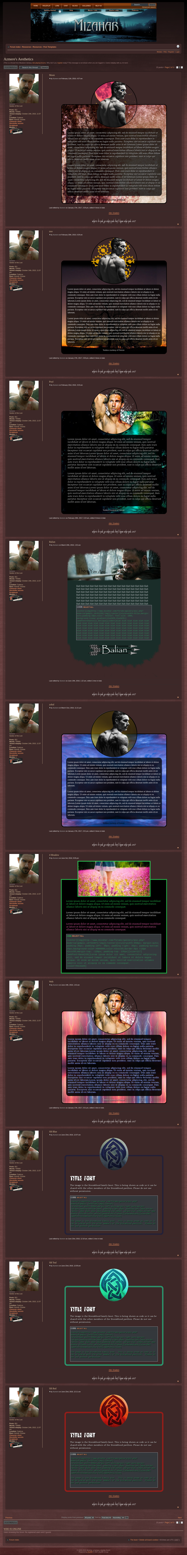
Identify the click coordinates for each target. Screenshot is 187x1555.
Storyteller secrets (16, 123)
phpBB (90, 1552)
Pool (51, 381)
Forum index (15, 47)
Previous (8, 1518)
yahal (51, 704)
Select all (88, 607)
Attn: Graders (114, 213)
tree (51, 231)
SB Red (52, 1388)
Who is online (12, 1529)
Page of (169, 67)
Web (51, 981)
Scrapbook (13, 125)
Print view (178, 46)
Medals (159, 52)
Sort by (103, 1517)
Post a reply (11, 67)
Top (178, 224)
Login (178, 52)
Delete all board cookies (148, 1540)
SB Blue (53, 1131)
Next (180, 1518)
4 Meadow (54, 855)
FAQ (165, 52)
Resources (26, 47)
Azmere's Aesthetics (18, 59)
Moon (52, 75)
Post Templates (49, 47)
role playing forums (39, 63)
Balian (52, 542)
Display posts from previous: (77, 1517)
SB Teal (53, 1262)
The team (134, 1540)
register (60, 63)
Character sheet (15, 121)
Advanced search (149, 7)
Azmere (56, 78)
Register (171, 52)
